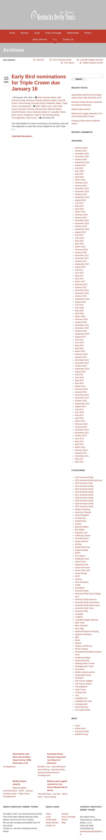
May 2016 (79, 310)
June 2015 (79, 342)
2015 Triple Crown (44, 106)
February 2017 (81, 284)
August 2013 (80, 406)
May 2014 (79, 380)
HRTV (77, 576)
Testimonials (73, 33)
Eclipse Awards (81, 550)
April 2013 (79, 418)
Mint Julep (79, 628)
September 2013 (82, 403)
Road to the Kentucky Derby (46, 115)
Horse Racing (24, 103)
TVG (77, 695)
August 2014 (80, 372)
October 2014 (81, 366)
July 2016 (79, 305)
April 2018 (79, 244)
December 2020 (82, 154)
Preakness (28, 115)
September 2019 (82, 197)
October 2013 (81, 401)
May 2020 (79, 174)
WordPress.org (81, 734)
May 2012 (79, 441)
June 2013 (79, 412)
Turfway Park (80, 692)
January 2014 (81, 392)
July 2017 (79, 270)
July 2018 (79, 235)
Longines (79, 617)
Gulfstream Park (82, 559)
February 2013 (81, 424)
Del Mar (78, 544)
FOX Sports (69, 63)
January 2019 (81, 217)
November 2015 (82, 328)
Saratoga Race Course (85, 663)
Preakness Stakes (54, 103)
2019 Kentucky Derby (84, 501)
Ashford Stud (80, 521)
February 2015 (81, 354)
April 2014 (79, 383)
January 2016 (81, 322)
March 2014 (80, 386)
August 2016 (80, 302)
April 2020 (79, 177)
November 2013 (82, 398)
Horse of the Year (82, 570)
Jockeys (78, 579)
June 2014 (79, 377)
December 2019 (82, 188)
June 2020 (79, 171)
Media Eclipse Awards (80, 109)
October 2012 (81, 435)
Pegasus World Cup (83, 646)
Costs (37, 33)
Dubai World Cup (82, 547)
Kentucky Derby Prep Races (87, 602)
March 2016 (80, 316)
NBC (77, 637)
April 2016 (79, 313)
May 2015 (79, 345)
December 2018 (82, 220)
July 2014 (79, 374)
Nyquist (78, 643)
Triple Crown (31, 118)
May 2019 (79, 206)
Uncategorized (24, 106)
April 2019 (79, 209)
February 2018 (81, 249)
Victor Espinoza (81, 707)
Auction (78, 524)
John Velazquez (82, 582)
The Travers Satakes (84, 681)
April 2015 (79, 348)
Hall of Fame (80, 562)
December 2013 (82, 395)
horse (29, 112)
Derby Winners (40, 39)
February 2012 (81, 450)
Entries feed (80, 728)
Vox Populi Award (82, 710)
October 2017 (81, 261)
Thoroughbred (81, 687)
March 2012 (80, 447)
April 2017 (79, 279)
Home (12, 33)
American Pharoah (34, 100)
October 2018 (81, 226)
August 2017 (80, 267)
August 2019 (80, 200)
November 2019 (82, 191)
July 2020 (79, 168)
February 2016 (81, 319)
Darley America (81, 541)
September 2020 (82, 162)
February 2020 (81, 183)
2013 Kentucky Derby (84, 477)
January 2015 (81, 357)
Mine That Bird (81, 625)
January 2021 (81, 151)
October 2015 (81, 331)
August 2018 (80, 232)
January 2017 (81, 287)
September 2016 (82, 299)
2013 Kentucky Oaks (84, 483)
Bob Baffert (80, 530)
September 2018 (82, 229)
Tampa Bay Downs (83, 675)
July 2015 (79, 340)
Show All (40, 60)
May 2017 (79, 276)
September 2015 (82, 334)
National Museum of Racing (87, 631)
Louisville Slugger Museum (91, 60)
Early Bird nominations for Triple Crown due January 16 (39, 83)
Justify (77, 585)
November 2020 (82, 156)
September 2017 (82, 264)
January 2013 (81, 427)
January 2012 (81, 453)
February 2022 (81, 148)
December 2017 (82, 255)
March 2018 (80, 247)
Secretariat (79, 669)
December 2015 (82, 325)
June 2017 (79, 273)
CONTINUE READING (22, 136)
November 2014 (82, 363)
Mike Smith (79, 623)
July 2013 (79, 409)
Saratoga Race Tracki (84, 666)
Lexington (79, 614)
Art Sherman (80, 518)
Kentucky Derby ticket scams (87, 605)
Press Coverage (53, 33)
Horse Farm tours (82, 567)
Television (79, 678)
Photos (87, 33)
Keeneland (79, 588)
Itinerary (25, 33)
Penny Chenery (81, 649)
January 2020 (81, 185)
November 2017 (82, 258)
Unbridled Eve (81, 698)
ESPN (77, 553)
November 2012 (82, 433)
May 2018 (79, 241)
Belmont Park (41, 109)
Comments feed (82, 731)
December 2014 (82, 360)
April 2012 (79, 444)
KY (48, 112)
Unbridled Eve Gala (83, 701)
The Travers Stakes (83, 684)
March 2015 (80, 351)
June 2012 (79, 438)
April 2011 (79, 462)
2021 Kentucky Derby (62, 60)
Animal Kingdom (82, 515)
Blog (55, 39)
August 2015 (80, 337)
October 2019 (81, 194)
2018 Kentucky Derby (84, 498)
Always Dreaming (82, 509)
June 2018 (79, 238)
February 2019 (81, 215)
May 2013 (79, 415)
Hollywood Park (81, 564)
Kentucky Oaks (81, 611)
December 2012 (82, 430)
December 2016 (82, 290)
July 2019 (79, 203)
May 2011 (79, 459)
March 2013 (80, 421)
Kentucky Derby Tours (84, 608)
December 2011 (82, 456)
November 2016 (82, 293)
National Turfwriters (83, 634)
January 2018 (81, 252)
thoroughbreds (18, 118)
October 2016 (81, 296)
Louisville (55, 112)
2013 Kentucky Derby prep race (88, 480)
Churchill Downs (19, 112)
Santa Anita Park (82, 660)
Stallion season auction (93, 63)
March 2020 (80, 180)
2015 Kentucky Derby (46, 97)
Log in (77, 725)
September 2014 (82, 369)
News (77, 640)
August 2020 (80, 165)
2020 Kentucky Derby (84, 503)
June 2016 (79, 308)
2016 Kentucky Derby (84, 492)
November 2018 (82, 223)
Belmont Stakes (50, 100)
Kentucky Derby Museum (85, 599)
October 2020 (81, 159)
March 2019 (80, 212)
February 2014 (81, 389)
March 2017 (80, 281)
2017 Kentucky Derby (84, 495)
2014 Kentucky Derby (84, 486)
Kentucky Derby (38, 103)
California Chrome (83, 535)
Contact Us (68, 39)
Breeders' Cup (81, 532)
